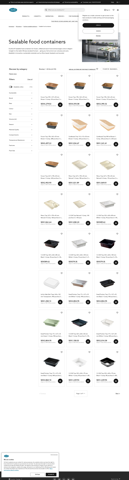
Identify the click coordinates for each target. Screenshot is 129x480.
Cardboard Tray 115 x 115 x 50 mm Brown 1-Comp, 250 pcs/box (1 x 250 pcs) (79, 138)
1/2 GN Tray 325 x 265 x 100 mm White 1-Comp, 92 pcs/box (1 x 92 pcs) (79, 256)
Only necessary (54, 454)
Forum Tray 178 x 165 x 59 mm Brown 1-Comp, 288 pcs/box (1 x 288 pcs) (51, 138)
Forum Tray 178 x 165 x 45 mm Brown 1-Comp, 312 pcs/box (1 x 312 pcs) (106, 98)
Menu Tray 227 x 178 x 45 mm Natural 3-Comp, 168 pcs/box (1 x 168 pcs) (51, 217)
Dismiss (98, 36)
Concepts (37, 16)
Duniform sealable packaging (30, 26)
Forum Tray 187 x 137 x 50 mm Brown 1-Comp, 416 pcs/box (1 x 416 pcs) (51, 98)
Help (112, 2)
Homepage (11, 26)
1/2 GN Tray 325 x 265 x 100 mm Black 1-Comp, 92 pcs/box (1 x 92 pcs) (106, 256)
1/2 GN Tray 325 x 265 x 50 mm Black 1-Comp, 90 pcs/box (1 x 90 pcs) (79, 335)
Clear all (29, 79)
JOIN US (98, 25)
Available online (23, 87)
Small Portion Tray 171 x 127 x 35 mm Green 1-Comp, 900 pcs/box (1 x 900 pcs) (51, 335)
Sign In (98, 31)
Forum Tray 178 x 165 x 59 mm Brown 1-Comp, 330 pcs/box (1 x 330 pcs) (79, 98)
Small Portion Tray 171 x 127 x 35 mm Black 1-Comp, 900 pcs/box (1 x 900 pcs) (106, 296)
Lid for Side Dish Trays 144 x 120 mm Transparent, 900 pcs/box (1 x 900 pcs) (51, 296)
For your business (75, 16)
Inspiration (49, 16)
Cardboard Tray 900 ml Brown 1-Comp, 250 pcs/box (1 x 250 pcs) (106, 138)
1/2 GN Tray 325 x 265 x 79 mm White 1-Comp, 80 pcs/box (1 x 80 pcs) (79, 375)
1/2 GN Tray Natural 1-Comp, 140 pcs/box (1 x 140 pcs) (79, 217)
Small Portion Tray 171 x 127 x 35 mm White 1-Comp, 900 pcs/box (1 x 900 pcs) (79, 296)
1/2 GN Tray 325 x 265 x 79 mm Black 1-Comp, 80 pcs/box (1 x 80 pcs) (106, 375)
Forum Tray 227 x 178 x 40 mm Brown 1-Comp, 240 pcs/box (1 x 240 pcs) (51, 177)
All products (19, 26)
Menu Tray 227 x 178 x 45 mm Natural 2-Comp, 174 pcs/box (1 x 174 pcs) (106, 177)
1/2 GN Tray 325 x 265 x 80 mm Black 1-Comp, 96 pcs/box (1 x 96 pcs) (51, 256)
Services (61, 16)
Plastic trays (13, 74)
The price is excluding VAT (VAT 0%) (64, 21)
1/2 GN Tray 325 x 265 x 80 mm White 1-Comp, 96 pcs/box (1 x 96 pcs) (106, 217)
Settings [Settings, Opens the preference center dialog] (37, 474)
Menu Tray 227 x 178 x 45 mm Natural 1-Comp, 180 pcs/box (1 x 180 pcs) (79, 177)
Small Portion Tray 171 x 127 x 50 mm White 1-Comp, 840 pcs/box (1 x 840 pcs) (107, 335)
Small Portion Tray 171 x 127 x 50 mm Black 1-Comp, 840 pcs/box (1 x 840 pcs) (51, 375)
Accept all (51, 474)
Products (25, 16)
